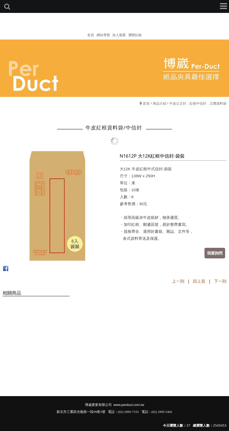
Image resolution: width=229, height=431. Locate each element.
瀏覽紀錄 (135, 35)
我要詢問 (215, 253)
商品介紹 (159, 103)
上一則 (178, 281)
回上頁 (199, 281)
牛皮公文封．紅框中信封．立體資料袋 (197, 103)
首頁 (146, 103)
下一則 (220, 281)
